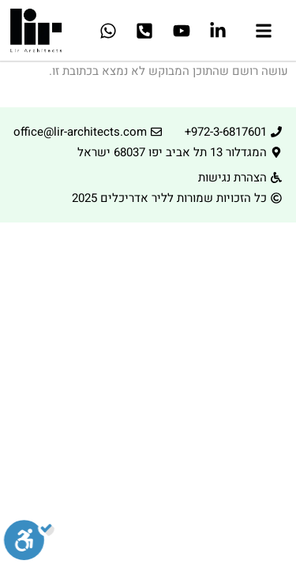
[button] (264, 32)
